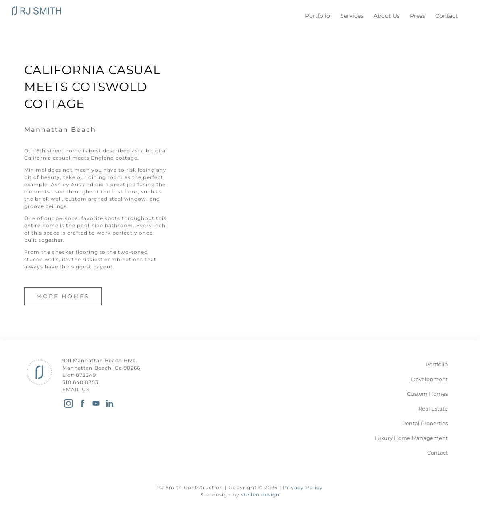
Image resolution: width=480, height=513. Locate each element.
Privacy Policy (303, 487)
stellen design (260, 495)
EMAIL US (75, 389)
